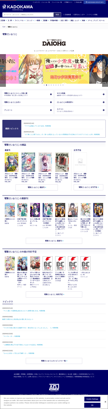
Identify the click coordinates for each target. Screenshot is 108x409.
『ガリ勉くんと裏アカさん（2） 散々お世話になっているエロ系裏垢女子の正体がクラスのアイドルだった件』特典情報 (62, 134)
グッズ (95, 20)
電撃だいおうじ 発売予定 (53, 294)
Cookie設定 (69, 376)
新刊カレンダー (79, 14)
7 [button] (59, 85)
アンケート (8, 110)
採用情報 (30, 374)
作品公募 (79, 2)
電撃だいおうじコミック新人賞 (26, 94)
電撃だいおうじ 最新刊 (53, 241)
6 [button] (56, 85)
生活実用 (65, 20)
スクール (101, 20)
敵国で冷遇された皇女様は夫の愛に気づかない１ (17, 319)
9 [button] (63, 85)
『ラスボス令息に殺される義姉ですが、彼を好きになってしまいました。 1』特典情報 (30, 327)
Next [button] (105, 70)
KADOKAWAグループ (86, 374)
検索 (57, 14)
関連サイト (68, 2)
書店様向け (62, 374)
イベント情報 (92, 14)
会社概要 (16, 374)
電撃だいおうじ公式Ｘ (12, 102)
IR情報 (23, 374)
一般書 (38, 20)
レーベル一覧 (57, 2)
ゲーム (90, 20)
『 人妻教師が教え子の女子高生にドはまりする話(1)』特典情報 (22, 344)
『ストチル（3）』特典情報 (11, 336)
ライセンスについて (50, 374)
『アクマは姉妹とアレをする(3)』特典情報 (37, 126)
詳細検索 (67, 14)
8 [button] (61, 85)
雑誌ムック (76, 20)
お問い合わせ (32, 376)
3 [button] (49, 85)
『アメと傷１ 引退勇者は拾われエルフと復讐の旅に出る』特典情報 (23, 311)
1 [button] (45, 85)
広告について (38, 374)
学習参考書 (55, 20)
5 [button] (54, 85)
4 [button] (52, 85)
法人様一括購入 (73, 374)
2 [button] (47, 85)
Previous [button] (3, 70)
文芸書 (3, 20)
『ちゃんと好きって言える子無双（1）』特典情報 (18, 353)
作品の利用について (20, 376)
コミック (30, 20)
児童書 (46, 20)
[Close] (105, 401)
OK (92, 405)
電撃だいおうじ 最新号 (36, 187)
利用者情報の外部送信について (84, 376)
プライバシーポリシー (45, 376)
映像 (84, 20)
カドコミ (79, 110)
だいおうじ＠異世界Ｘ (65, 102)
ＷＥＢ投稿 (79, 94)
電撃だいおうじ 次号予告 (88, 187)
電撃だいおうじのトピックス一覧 (53, 361)
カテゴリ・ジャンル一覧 (42, 2)
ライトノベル (20, 20)
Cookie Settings (92, 399)
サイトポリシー (59, 376)
